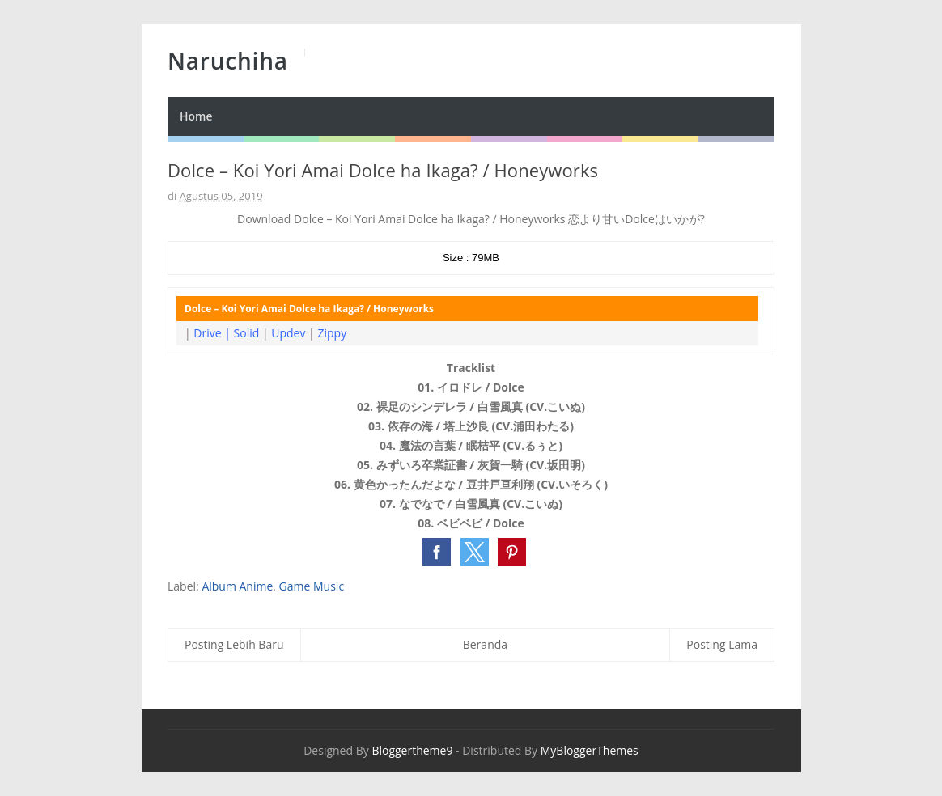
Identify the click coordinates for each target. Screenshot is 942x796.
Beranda (485, 644)
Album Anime (237, 586)
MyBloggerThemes (590, 750)
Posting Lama (721, 644)
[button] (436, 552)
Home (196, 116)
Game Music (312, 586)
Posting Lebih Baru (234, 644)
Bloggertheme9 (411, 750)
